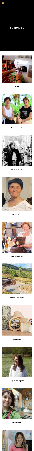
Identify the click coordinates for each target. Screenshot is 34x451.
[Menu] (30, 2)
